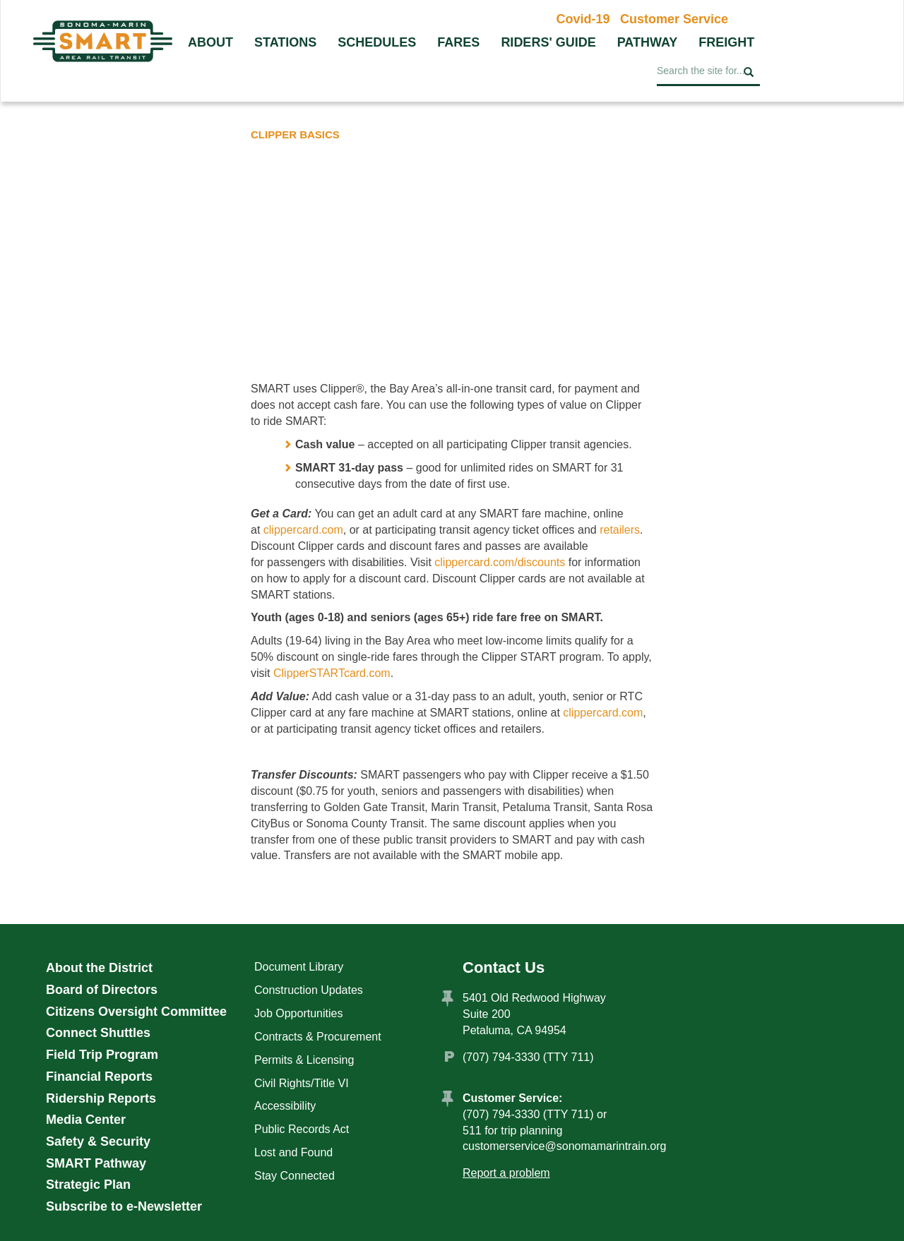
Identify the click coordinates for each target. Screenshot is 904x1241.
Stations (285, 42)
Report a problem (506, 1173)
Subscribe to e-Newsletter (124, 1206)
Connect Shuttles (98, 1033)
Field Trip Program (102, 1055)
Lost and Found (293, 1152)
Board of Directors (101, 990)
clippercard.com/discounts (499, 562)
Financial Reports (99, 1076)
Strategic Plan (88, 1184)
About (210, 42)
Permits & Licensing (304, 1060)
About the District (99, 968)
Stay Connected (294, 1176)
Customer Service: (512, 1098)
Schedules (377, 42)
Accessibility (285, 1106)
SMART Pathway (96, 1163)
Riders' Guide (548, 42)
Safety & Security (98, 1141)
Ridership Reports (101, 1098)
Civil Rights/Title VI (301, 1083)
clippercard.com (303, 530)
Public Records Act (301, 1129)
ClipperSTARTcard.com (332, 673)
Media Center (86, 1120)
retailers (620, 530)
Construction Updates (308, 990)
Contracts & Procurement (317, 1037)
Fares (458, 42)
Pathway (647, 42)
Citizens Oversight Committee (136, 1012)
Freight (726, 42)
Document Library (298, 967)
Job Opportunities (298, 1013)
